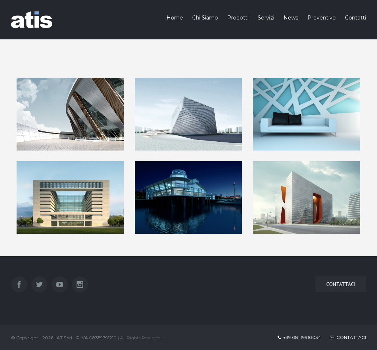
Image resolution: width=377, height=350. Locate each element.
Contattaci (348, 337)
